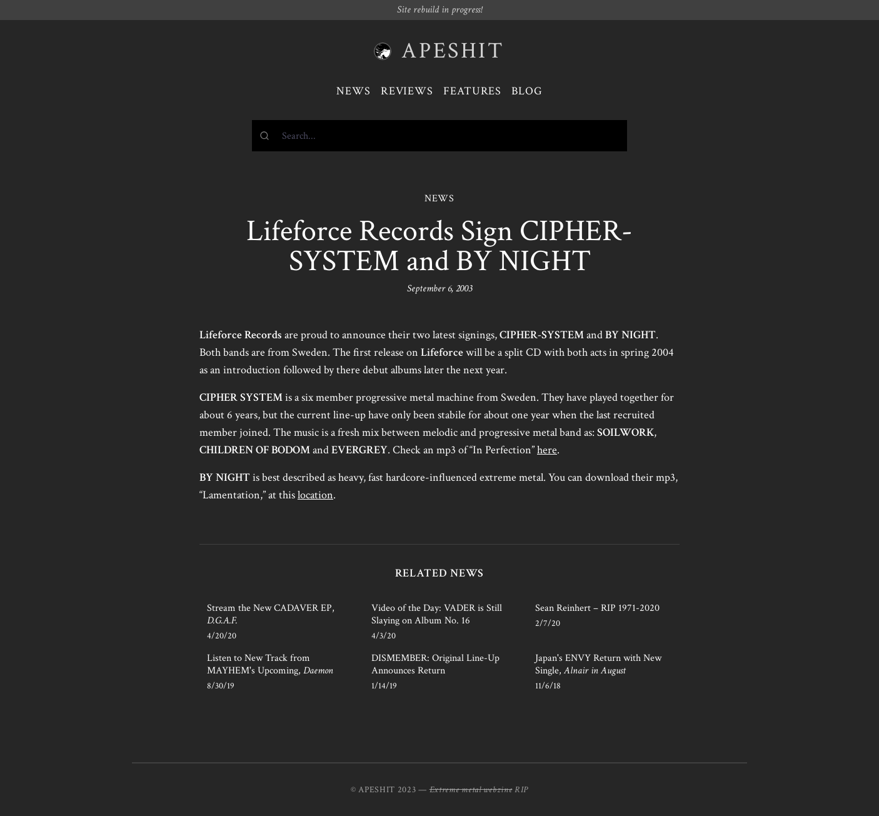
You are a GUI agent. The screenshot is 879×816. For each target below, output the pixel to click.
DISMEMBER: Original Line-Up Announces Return (435, 664)
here (547, 450)
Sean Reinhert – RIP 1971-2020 (597, 608)
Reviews (407, 91)
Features (472, 91)
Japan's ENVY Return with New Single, (598, 664)
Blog (527, 91)
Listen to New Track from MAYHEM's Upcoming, (270, 664)
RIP (521, 789)
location (315, 495)
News (353, 91)
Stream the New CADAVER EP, (270, 614)
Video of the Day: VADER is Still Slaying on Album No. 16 (436, 614)
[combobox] (439, 135)
